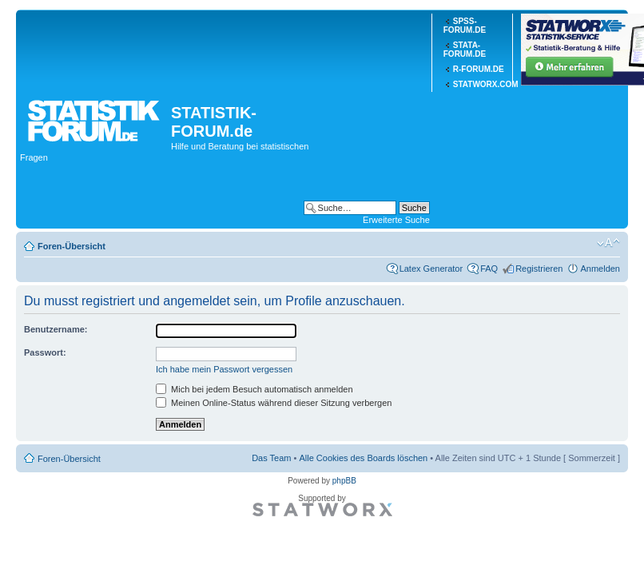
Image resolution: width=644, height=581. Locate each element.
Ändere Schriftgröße (608, 243)
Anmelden (600, 268)
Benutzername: (55, 329)
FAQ (489, 268)
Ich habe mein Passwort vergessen (224, 369)
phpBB (344, 480)
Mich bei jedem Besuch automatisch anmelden (254, 389)
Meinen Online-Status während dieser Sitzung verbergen (274, 403)
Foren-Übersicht (71, 246)
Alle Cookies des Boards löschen (363, 458)
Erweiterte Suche (396, 220)
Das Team (271, 458)
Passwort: (45, 352)
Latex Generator (431, 268)
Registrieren (539, 268)
